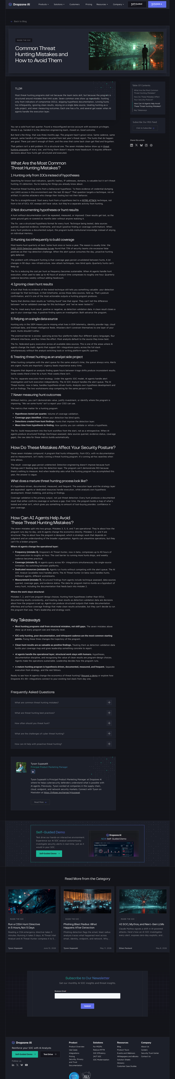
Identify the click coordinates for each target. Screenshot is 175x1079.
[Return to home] (22, 1042)
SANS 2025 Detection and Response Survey (32, 248)
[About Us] (145, 1046)
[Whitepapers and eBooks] (101, 1059)
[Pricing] (72, 1056)
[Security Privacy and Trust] (80, 1061)
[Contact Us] (146, 1056)
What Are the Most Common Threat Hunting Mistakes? (146, 91)
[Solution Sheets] (97, 1046)
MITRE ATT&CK (89, 200)
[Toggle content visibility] (63, 702)
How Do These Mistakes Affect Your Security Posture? (147, 98)
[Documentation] (75, 1065)
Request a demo (89, 675)
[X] (17, 1065)
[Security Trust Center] (150, 1053)
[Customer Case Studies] (126, 1066)
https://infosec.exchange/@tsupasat (62, 792)
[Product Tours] (99, 1053)
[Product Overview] (76, 1046)
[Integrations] (74, 1053)
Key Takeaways (140, 110)
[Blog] (99, 1050)
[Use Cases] (73, 1050)
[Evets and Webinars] (97, 1056)
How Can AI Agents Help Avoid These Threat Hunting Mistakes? (147, 104)
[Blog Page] (119, 1046)
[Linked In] (33, 772)
